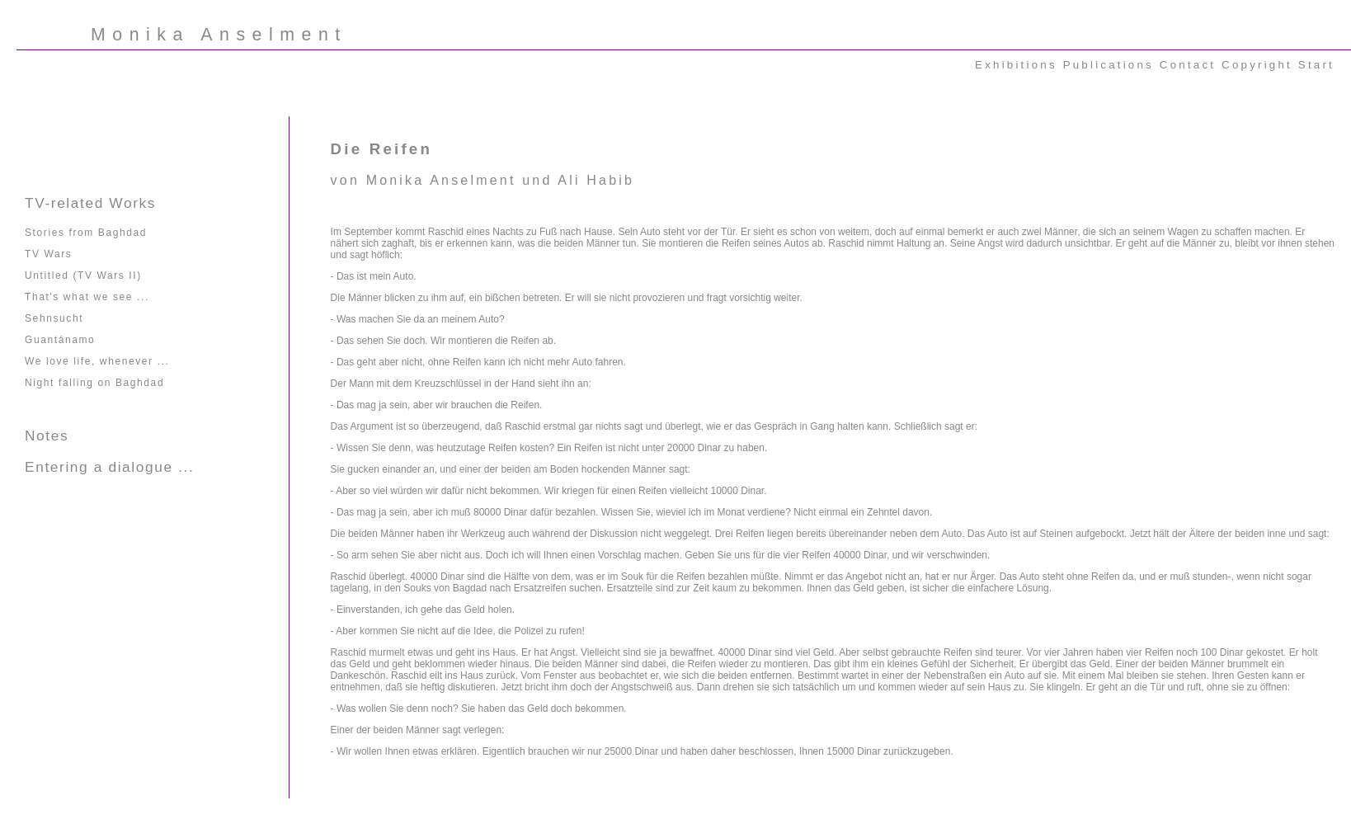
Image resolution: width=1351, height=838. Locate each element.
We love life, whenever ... (97, 361)
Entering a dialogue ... (109, 467)
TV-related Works (90, 203)
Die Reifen (381, 149)
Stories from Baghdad (86, 232)
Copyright (1257, 65)
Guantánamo (60, 340)
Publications (1108, 65)
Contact (1188, 65)
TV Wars (48, 254)
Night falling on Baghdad (94, 382)
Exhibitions (1016, 65)
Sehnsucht (54, 318)
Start (1316, 65)
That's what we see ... (87, 297)
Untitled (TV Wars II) (83, 275)
